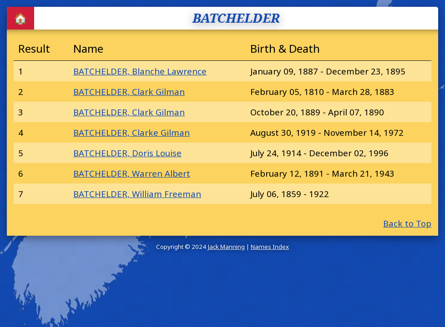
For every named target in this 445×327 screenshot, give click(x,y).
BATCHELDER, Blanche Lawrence (140, 71)
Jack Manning (226, 247)
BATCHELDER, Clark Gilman (129, 91)
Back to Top (407, 223)
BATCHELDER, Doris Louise (127, 153)
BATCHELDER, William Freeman (137, 193)
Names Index (270, 247)
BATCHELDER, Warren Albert (131, 173)
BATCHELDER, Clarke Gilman (131, 132)
